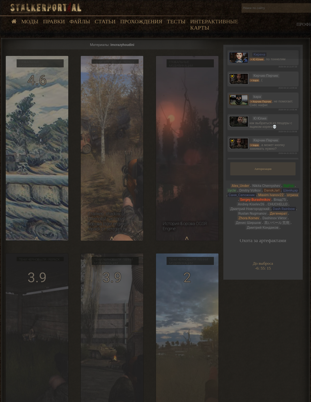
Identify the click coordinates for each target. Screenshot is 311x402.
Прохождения (141, 21)
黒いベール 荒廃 (277, 223)
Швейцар (290, 190)
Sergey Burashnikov (255, 200)
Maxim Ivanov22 (270, 195)
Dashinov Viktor (275, 218)
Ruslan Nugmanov (252, 213)
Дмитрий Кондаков (262, 227)
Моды (30, 21)
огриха (292, 195)
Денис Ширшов (248, 223)
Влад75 (280, 200)
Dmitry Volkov (249, 190)
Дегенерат (278, 213)
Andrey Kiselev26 (251, 204)
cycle (232, 190)
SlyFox (289, 186)
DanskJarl (272, 190)
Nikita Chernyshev (266, 186)
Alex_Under (240, 186)
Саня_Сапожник (242, 195)
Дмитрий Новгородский (249, 209)
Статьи (105, 21)
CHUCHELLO (277, 204)
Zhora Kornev (249, 218)
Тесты (176, 21)
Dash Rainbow (284, 209)
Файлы (79, 21)
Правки (54, 21)
